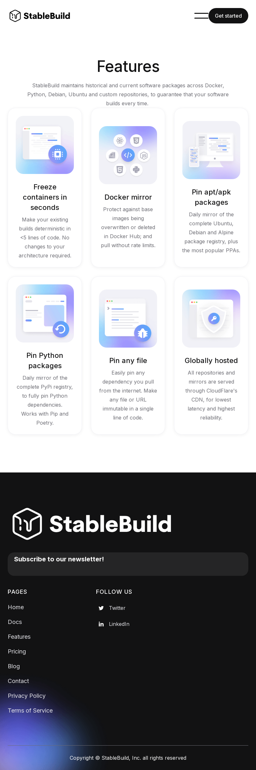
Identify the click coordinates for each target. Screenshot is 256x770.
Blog (14, 666)
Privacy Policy (27, 695)
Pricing (17, 651)
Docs (15, 622)
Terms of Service (30, 710)
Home (16, 607)
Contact (18, 681)
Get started (228, 16)
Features (19, 636)
